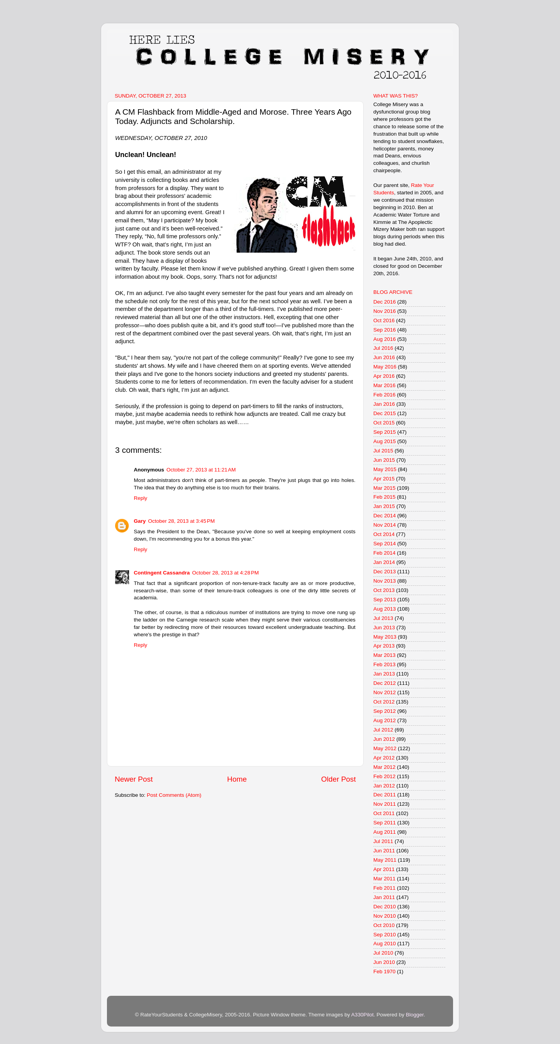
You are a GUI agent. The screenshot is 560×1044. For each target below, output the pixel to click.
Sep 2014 (384, 543)
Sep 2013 (384, 599)
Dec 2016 (384, 302)
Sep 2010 (384, 935)
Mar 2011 (384, 879)
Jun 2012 (384, 739)
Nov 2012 (384, 692)
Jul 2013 (383, 618)
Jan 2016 (384, 404)
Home (237, 779)
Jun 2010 (384, 962)
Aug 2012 (384, 720)
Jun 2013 (384, 627)
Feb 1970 (384, 971)
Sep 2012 (384, 711)
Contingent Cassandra (162, 573)
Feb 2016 (384, 395)
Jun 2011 (384, 851)
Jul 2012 (383, 730)
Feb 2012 (384, 776)
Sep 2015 (384, 432)
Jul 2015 (383, 451)
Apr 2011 (384, 869)
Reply (140, 498)
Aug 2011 (384, 832)
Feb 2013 (384, 664)
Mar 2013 (384, 655)
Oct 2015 (384, 423)
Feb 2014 (384, 553)
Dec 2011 (384, 795)
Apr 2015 (384, 479)
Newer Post (134, 779)
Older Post (338, 779)
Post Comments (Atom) (174, 795)
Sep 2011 (384, 823)
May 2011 (384, 860)
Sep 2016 (384, 330)
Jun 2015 (384, 460)
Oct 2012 (384, 702)
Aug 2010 (384, 943)
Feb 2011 (384, 888)
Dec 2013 (384, 571)
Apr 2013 (384, 646)
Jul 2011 (383, 841)
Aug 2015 (384, 441)
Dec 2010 (384, 907)
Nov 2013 (384, 581)
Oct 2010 (384, 925)
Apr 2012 (384, 758)
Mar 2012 (384, 767)
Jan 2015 (384, 506)
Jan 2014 (384, 562)
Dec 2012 (384, 683)
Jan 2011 (384, 897)
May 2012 (384, 748)
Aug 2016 (384, 339)
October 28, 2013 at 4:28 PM (225, 573)
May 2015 (384, 469)
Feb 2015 (384, 497)
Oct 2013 (384, 590)
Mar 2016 (384, 385)
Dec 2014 (384, 516)
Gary (140, 521)
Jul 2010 (383, 953)
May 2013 (384, 637)
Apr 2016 (384, 376)
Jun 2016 (384, 357)
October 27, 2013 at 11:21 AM (201, 470)
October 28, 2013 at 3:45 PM (181, 521)
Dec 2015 (384, 413)
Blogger (415, 1015)
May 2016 (384, 367)
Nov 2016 (384, 311)
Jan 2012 (384, 786)
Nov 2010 (384, 916)
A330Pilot (362, 1015)
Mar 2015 (384, 488)
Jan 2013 (384, 674)
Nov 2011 (384, 804)
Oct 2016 (384, 320)
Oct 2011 (384, 813)
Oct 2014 (384, 534)
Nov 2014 (384, 525)
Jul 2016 (383, 348)
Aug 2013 (384, 609)
